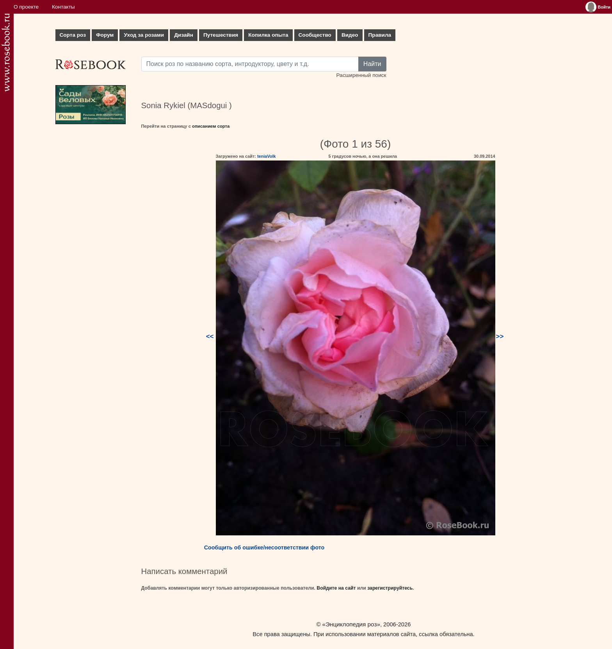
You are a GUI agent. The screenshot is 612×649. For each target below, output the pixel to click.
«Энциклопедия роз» (351, 624)
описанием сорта (211, 126)
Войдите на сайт (336, 588)
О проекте (26, 7)
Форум (105, 35)
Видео (350, 35)
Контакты (63, 7)
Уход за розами (144, 35)
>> (500, 336)
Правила (379, 35)
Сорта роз (73, 35)
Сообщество (315, 35)
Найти (372, 64)
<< (210, 336)
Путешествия (220, 35)
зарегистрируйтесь (390, 588)
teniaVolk (266, 156)
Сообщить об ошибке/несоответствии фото (264, 547)
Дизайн (183, 35)
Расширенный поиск (361, 75)
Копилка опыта (268, 35)
